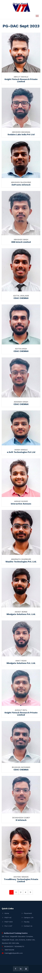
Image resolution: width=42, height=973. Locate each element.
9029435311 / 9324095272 (14, 946)
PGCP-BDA (8, 922)
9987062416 (9, 950)
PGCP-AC (7, 917)
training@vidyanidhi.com (14, 953)
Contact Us (28, 926)
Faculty (26, 922)
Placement (28, 913)
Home (6, 913)
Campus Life (28, 917)
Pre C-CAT (8, 926)
